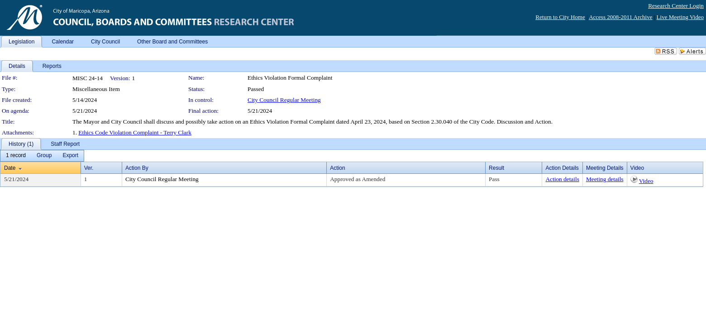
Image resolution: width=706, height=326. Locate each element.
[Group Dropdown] (44, 155)
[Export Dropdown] (70, 155)
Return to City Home (560, 17)
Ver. (89, 168)
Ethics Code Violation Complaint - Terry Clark (134, 132)
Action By (136, 168)
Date (9, 168)
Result (496, 168)
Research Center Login (676, 5)
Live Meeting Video (680, 17)
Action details (562, 179)
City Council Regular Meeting (284, 99)
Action (337, 168)
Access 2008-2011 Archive (620, 17)
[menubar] (42, 156)
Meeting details (605, 179)
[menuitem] (15, 155)
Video (646, 180)
